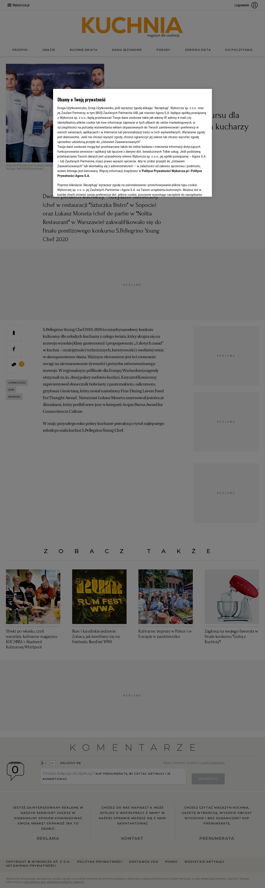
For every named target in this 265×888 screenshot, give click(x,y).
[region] (132, 143)
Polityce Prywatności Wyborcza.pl (165, 171)
